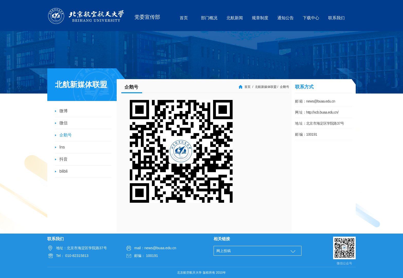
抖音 (63, 159)
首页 (184, 18)
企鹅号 (65, 135)
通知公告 (285, 18)
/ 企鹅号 (283, 87)
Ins (62, 147)
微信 (63, 123)
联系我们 (336, 18)
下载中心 (311, 18)
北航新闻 (234, 18)
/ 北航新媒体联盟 (264, 87)
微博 (63, 111)
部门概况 (209, 18)
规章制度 (260, 18)
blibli (63, 171)
